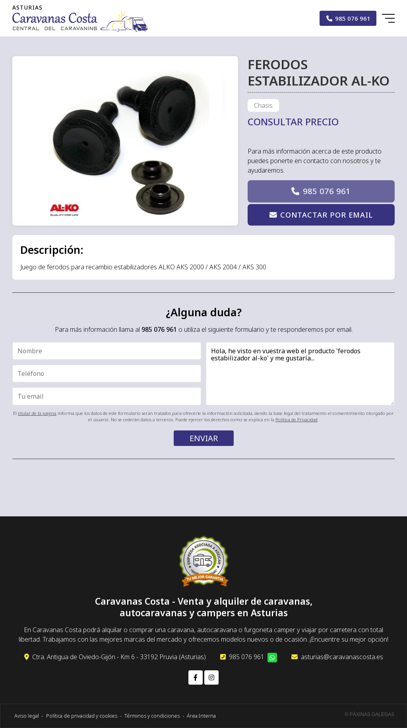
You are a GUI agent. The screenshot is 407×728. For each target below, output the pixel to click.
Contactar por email (326, 215)
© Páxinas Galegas (369, 714)
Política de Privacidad (296, 419)
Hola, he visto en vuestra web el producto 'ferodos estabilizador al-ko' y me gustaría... (300, 373)
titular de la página (37, 413)
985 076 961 (327, 191)
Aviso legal (26, 715)
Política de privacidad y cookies (81, 715)
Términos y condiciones (152, 715)
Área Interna (201, 715)
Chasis (263, 105)
